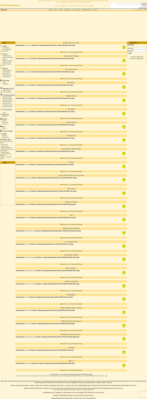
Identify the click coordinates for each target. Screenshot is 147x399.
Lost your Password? (137, 56)
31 (81, 376)
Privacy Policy (76, 389)
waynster (28, 178)
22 (60, 376)
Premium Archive (8, 105)
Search (4, 121)
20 (55, 376)
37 (96, 376)
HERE (64, 374)
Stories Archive (7, 75)
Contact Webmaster (88, 389)
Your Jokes (4, 144)
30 (79, 376)
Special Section (7, 97)
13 (39, 376)
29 (77, 376)
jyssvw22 (28, 72)
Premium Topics (7, 106)
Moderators (5, 137)
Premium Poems (7, 98)
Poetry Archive (7, 62)
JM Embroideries (6, 147)
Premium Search (7, 101)
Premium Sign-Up (6, 92)
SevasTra (28, 310)
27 (72, 376)
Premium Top (6, 103)
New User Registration (137, 58)
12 (36, 376)
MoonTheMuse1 (30, 231)
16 (46, 376)
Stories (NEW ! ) (7, 70)
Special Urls (4, 146)
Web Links (68, 10)
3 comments (73, 78)
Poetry (79, 52)
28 (74, 376)
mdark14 (27, 58)
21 (58, 376)
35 (91, 376)
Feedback (5, 84)
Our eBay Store (7, 49)
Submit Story (6, 72)
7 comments (73, 105)
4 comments (73, 52)
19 (53, 376)
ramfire (27, 151)
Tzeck (27, 164)
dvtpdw (27, 217)
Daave (27, 244)
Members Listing (7, 60)
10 (32, 376)
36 (93, 376)
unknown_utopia (30, 257)
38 (98, 376)
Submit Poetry (86, 10)
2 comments (73, 330)
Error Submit (5, 51)
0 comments (73, 158)
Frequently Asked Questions (61, 389)
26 (70, 376)
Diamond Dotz (5, 152)
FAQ (55, 10)
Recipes (4, 135)
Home (50, 10)
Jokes (4, 113)
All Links (4, 124)
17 (48, 376)
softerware (28, 45)
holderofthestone (30, 270)
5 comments (73, 118)
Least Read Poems (8, 57)
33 (86, 376)
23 (62, 376)
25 (67, 376)
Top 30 (95, 10)
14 (41, 376)
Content (4, 116)
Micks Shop (6, 48)
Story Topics (6, 73)
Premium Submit (7, 100)
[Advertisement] (73, 26)
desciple (27, 191)
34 (88, 376)
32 (84, 376)
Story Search (6, 76)
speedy (27, 85)
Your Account (76, 10)
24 (65, 376)
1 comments (73, 171)
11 (34, 376)
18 (51, 376)
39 (100, 376)
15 (44, 376)
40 (103, 376)
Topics (61, 10)
